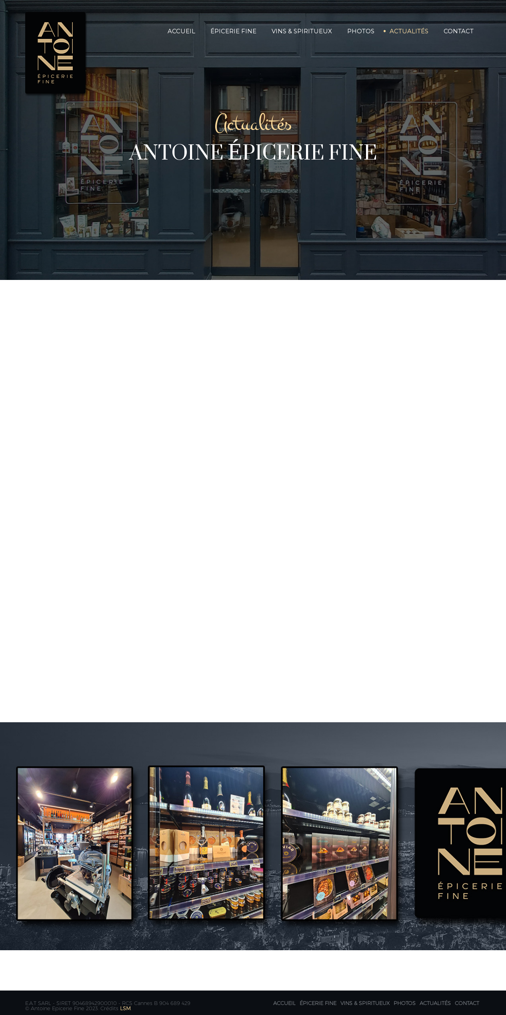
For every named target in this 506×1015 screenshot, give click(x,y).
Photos (360, 31)
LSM (125, 1008)
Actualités (409, 31)
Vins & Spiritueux (302, 31)
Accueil (181, 31)
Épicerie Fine (233, 31)
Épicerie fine (318, 1003)
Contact (459, 31)
